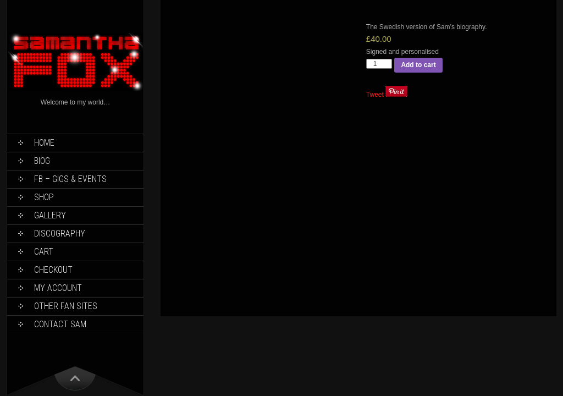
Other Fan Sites (65, 306)
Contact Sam (60, 324)
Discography (59, 233)
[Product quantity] (379, 64)
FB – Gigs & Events (70, 179)
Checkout (53, 270)
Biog (42, 161)
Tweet (375, 94)
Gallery (50, 215)
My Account (58, 288)
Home (44, 143)
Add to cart (418, 65)
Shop (44, 197)
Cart (43, 251)
